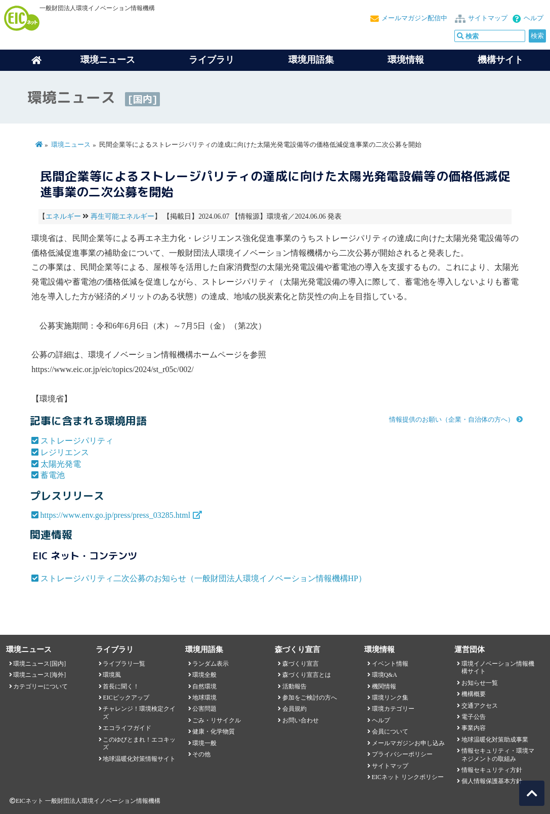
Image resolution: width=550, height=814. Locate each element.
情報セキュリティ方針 (491, 770)
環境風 (112, 674)
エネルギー (63, 216)
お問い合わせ (300, 720)
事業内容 (473, 727)
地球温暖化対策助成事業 (494, 739)
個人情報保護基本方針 (491, 781)
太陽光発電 (60, 464)
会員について (390, 731)
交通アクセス (479, 705)
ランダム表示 (210, 663)
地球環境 (204, 697)
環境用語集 (311, 60)
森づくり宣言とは (306, 674)
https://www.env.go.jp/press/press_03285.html (115, 515)
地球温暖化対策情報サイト (139, 758)
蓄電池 (52, 475)
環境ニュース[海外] (39, 674)
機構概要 (473, 694)
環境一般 (204, 743)
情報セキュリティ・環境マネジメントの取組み (497, 754)
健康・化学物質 (213, 731)
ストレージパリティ (76, 440)
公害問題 (204, 708)
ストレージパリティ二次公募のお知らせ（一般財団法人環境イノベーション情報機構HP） (203, 578)
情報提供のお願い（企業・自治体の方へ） (451, 419)
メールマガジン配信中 (414, 18)
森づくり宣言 (300, 663)
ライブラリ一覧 (124, 663)
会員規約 (294, 708)
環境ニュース (71, 144)
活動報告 (294, 686)
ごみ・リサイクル (216, 720)
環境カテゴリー (393, 708)
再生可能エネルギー (122, 216)
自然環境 (204, 686)
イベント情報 (390, 663)
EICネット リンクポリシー (408, 777)
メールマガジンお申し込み (408, 743)
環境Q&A (384, 674)
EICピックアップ (126, 697)
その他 (201, 754)
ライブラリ (211, 60)
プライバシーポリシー (402, 754)
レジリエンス (64, 452)
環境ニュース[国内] (39, 663)
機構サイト (500, 60)
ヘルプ (533, 18)
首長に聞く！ (121, 686)
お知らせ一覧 (479, 682)
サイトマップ (487, 18)
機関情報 (384, 686)
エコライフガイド (127, 727)
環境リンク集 (390, 697)
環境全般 (204, 674)
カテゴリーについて (40, 686)
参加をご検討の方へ (309, 697)
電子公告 (473, 716)
